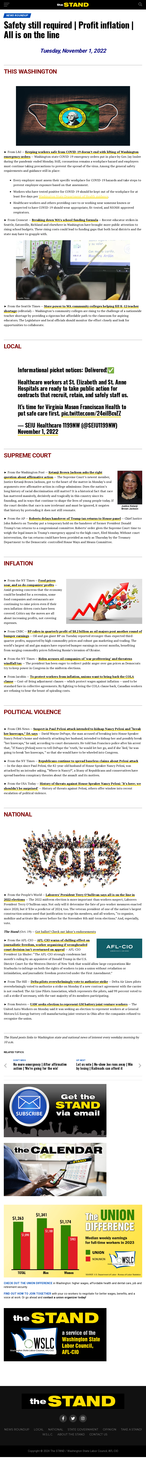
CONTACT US (98, 1439)
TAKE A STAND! (131, 1434)
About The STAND (71, 1439)
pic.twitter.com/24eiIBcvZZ (91, 413)
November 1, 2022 (38, 431)
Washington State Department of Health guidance (73, 196)
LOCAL (39, 1434)
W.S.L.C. (47, 1439)
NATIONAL (55, 1434)
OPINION (109, 1434)
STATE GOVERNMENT (83, 1434)
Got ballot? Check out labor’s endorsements (65, 931)
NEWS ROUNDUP (16, 1434)
